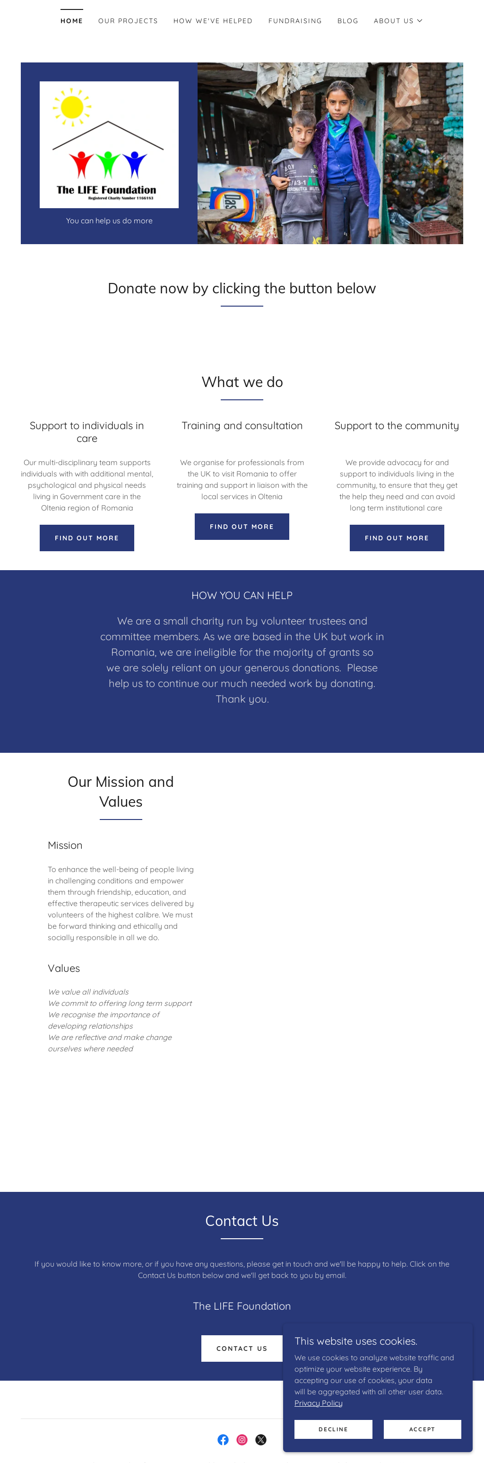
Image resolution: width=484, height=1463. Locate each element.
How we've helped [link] (213, 21)
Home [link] (71, 21)
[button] (399, 20)
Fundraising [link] (295, 21)
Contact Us (241, 1352)
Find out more (87, 542)
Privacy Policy (319, 1402)
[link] (109, 145)
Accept (422, 1429)
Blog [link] (348, 21)
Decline (333, 1429)
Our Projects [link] (128, 21)
